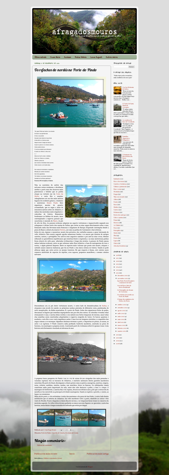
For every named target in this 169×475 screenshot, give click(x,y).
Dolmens (117, 212)
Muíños (116, 207)
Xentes (116, 233)
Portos (116, 238)
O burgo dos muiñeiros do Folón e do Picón (125, 300)
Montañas (117, 192)
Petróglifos (117, 231)
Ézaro (55, 221)
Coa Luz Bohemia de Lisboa (128, 88)
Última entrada (40, 57)
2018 (117, 255)
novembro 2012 (123, 278)
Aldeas (116, 199)
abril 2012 (121, 322)
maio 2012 (121, 319)
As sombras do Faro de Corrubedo (128, 121)
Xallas (104, 306)
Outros (116, 243)
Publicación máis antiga (98, 453)
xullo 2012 (121, 314)
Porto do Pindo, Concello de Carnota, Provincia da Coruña (59, 433)
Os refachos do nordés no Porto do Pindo (125, 296)
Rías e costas (118, 189)
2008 (118, 344)
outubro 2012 (122, 305)
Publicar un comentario (44, 445)
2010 (118, 338)
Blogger (90, 467)
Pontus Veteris (80, 57)
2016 (117, 261)
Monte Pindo (52, 203)
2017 (117, 258)
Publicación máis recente (45, 453)
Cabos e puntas (118, 218)
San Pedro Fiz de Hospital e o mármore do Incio (126, 282)
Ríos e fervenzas (119, 181)
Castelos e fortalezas (120, 184)
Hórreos (116, 223)
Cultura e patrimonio (120, 187)
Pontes (116, 202)
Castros (116, 210)
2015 (117, 264)
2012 (117, 273)
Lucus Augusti (96, 57)
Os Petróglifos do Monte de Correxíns (125, 291)
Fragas (116, 194)
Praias (115, 220)
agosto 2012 (122, 311)
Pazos (115, 228)
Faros (115, 205)
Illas (115, 236)
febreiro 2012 (122, 328)
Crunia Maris (55, 57)
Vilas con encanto (119, 197)
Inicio (72, 453)
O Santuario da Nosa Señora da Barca (127, 156)
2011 (117, 335)
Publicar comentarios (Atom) (53, 458)
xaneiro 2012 (122, 331)
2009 (118, 341)
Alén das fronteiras (120, 246)
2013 (117, 270)
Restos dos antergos (120, 215)
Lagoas (116, 241)
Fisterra (62, 230)
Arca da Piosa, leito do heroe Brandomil (124, 286)
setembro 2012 (123, 308)
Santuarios (117, 179)
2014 (117, 267)
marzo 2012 (122, 325)
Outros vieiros (112, 57)
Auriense (67, 57)
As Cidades (117, 225)
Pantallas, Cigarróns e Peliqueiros (126, 138)
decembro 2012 (123, 276)
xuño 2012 (121, 317)
